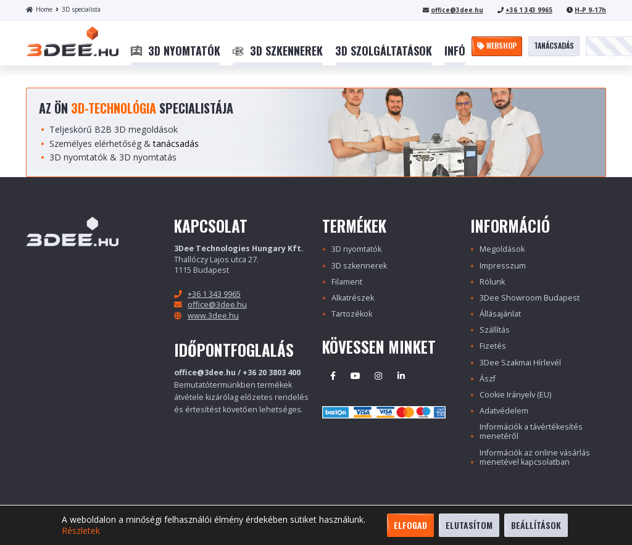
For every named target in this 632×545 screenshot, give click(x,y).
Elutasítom (469, 524)
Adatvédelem (504, 410)
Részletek (81, 530)
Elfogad (410, 524)
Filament (346, 281)
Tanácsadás (554, 45)
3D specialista (78, 9)
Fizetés (493, 346)
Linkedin (401, 376)
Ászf (488, 378)
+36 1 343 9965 (528, 10)
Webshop (497, 45)
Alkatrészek (352, 297)
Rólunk (492, 281)
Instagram (378, 376)
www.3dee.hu (213, 315)
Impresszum (503, 265)
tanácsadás (176, 143)
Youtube (355, 376)
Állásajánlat (500, 313)
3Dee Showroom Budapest (530, 297)
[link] (175, 51)
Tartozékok (351, 313)
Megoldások (502, 249)
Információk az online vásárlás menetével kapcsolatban (535, 457)
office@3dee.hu (457, 10)
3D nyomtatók (356, 249)
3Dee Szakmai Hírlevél (520, 362)
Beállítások (536, 524)
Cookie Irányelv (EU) (515, 394)
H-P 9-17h (590, 10)
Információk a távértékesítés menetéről (531, 431)
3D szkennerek (359, 265)
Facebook (332, 376)
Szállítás (495, 330)
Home (39, 9)
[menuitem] (175, 51)
